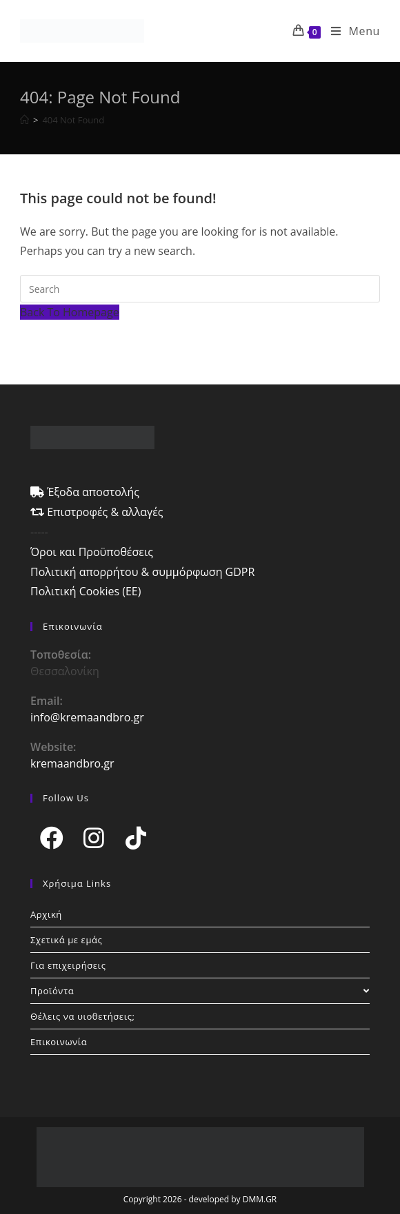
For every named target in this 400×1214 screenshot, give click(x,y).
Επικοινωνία (58, 1042)
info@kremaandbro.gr (87, 717)
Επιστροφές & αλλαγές (96, 511)
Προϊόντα (200, 991)
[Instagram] (93, 837)
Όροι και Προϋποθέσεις (91, 551)
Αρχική (46, 914)
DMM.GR (260, 1199)
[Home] (24, 120)
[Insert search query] (200, 288)
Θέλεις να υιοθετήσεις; (82, 1016)
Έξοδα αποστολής (84, 492)
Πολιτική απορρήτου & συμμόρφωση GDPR (142, 571)
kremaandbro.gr (72, 763)
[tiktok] (135, 837)
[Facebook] (51, 837)
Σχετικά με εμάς (66, 940)
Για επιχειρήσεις (68, 965)
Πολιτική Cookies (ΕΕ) (85, 591)
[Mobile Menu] (350, 31)
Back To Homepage (69, 312)
